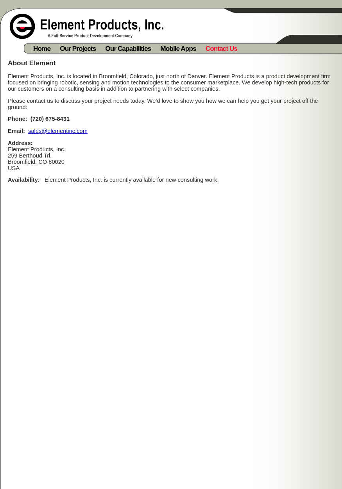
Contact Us (221, 48)
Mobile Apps (178, 48)
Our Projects (78, 48)
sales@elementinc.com (58, 131)
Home (41, 48)
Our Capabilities (128, 48)
